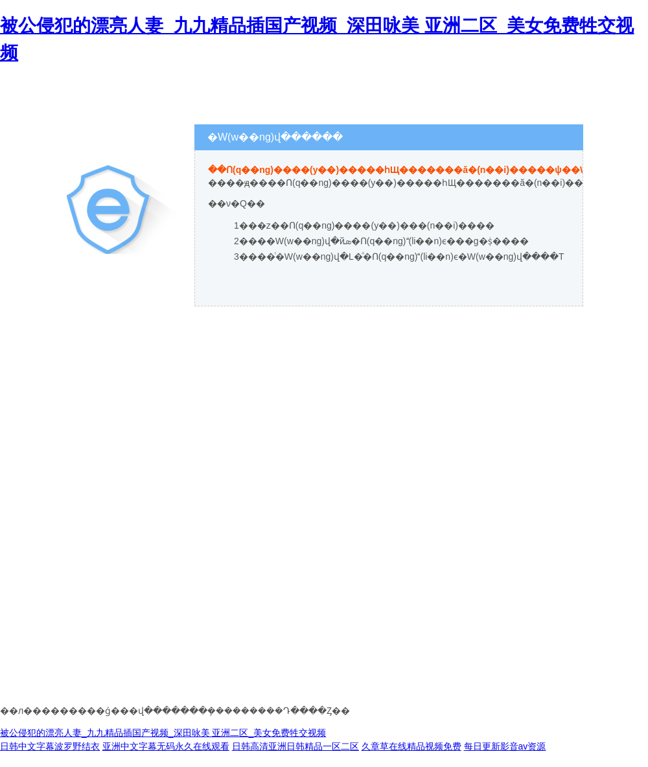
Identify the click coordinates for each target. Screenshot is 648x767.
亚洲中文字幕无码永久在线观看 (165, 746)
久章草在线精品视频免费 (411, 746)
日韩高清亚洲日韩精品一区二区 (295, 746)
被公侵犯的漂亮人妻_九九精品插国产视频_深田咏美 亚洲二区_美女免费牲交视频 (163, 732)
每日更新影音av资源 (505, 746)
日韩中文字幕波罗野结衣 (50, 746)
